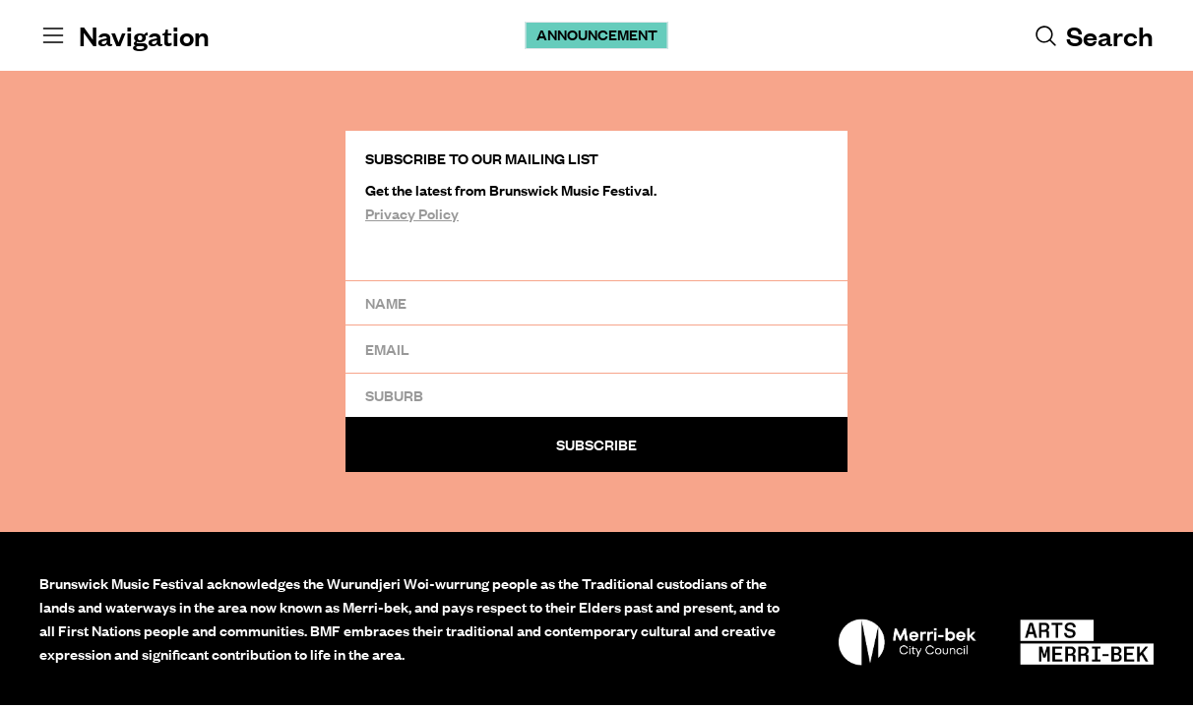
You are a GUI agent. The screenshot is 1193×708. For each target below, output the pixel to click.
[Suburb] (596, 395)
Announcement (597, 34)
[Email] (596, 348)
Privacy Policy (412, 213)
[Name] (596, 302)
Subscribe (596, 444)
